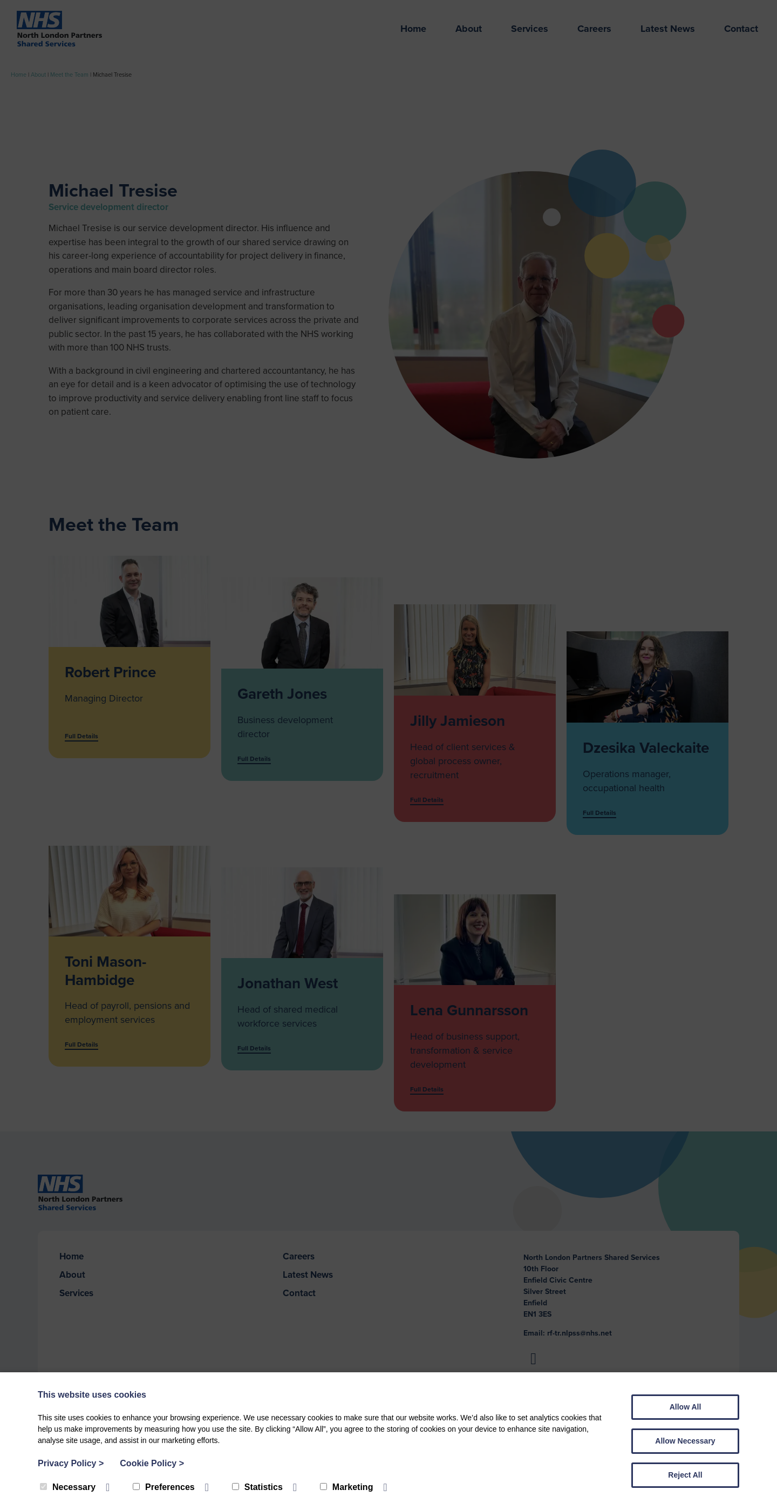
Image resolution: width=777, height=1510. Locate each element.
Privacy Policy (71, 1463)
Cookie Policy (152, 1463)
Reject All (685, 1475)
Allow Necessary (685, 1441)
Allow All (685, 1407)
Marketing (346, 1487)
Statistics (257, 1487)
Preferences (164, 1487)
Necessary (68, 1487)
